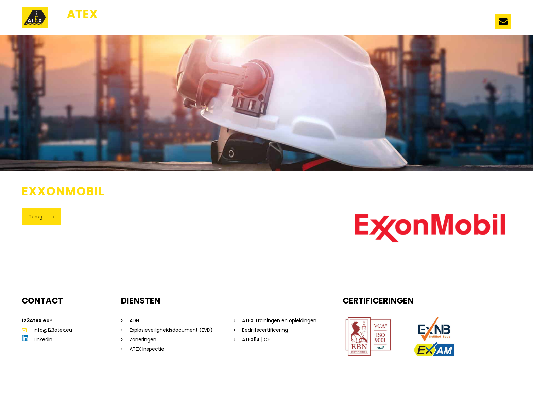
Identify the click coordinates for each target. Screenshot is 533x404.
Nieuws (356, 23)
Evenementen (394, 23)
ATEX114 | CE (256, 339)
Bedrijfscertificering (265, 330)
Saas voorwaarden (242, 388)
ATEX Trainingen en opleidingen (279, 320)
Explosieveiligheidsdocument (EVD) (171, 330)
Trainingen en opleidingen (266, 23)
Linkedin (37, 339)
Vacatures (439, 23)
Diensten (326, 23)
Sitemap (72, 388)
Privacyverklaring (135, 388)
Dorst (351, 388)
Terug (35, 216)
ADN (134, 320)
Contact (475, 23)
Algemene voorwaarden (187, 388)
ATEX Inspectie (147, 349)
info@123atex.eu (47, 330)
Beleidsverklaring (287, 388)
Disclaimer (98, 388)
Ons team (205, 23)
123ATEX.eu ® (164, 23)
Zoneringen (143, 339)
